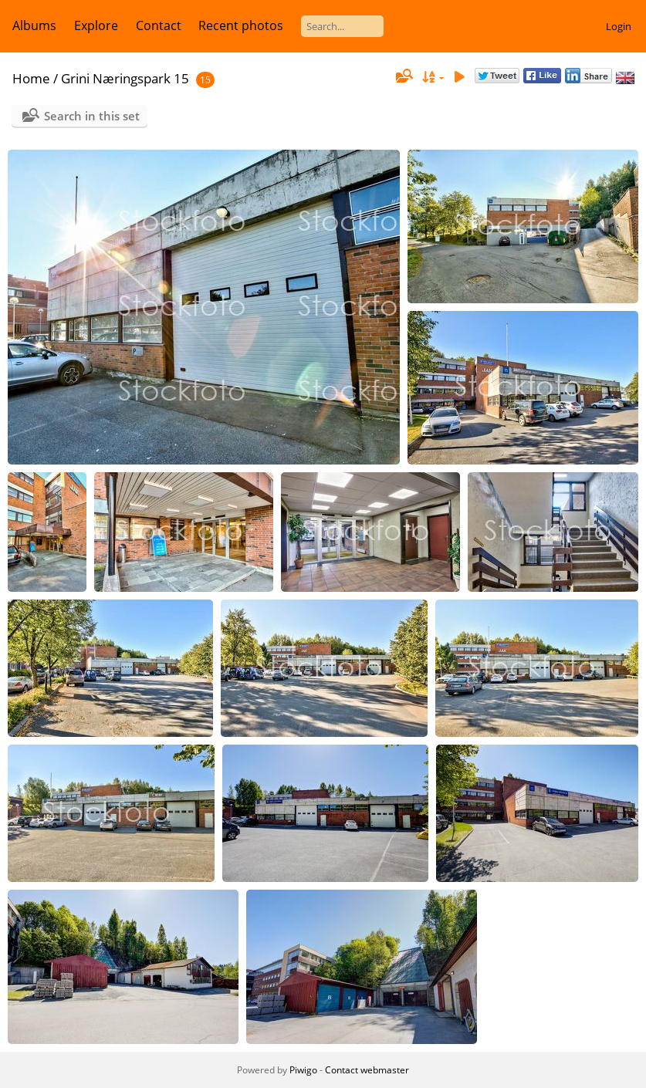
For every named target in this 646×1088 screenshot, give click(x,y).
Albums (34, 25)
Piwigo (303, 1069)
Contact (158, 25)
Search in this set (92, 115)
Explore (96, 25)
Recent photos (240, 25)
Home (31, 78)
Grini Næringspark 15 (125, 78)
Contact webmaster (367, 1069)
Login (618, 26)
